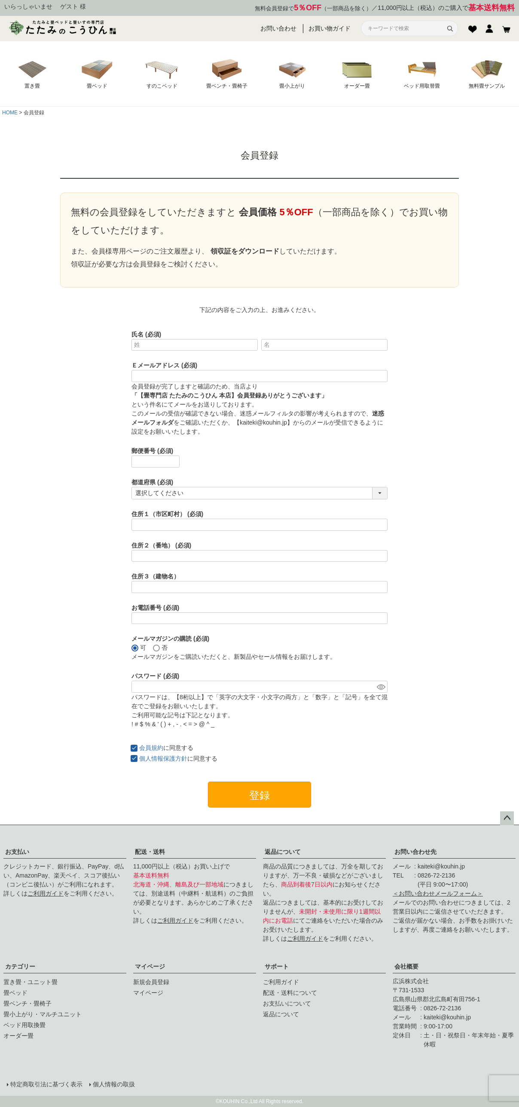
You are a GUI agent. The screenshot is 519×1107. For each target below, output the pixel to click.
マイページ (150, 966)
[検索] (449, 28)
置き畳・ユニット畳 (30, 982)
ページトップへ (507, 818)
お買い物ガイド (329, 28)
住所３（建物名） (155, 576)
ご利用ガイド (45, 893)
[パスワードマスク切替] (381, 686)
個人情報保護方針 (163, 758)
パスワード (155, 676)
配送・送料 (150, 851)
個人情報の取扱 (114, 1084)
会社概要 (406, 966)
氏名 (146, 334)
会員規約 (151, 747)
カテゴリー (20, 966)
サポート (277, 966)
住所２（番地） (161, 545)
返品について (283, 851)
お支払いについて (287, 1003)
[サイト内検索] (404, 29)
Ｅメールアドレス (164, 365)
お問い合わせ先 (415, 851)
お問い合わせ (278, 28)
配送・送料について (290, 992)
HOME (10, 113)
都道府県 (152, 482)
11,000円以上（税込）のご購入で (446, 8)
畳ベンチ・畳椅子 (27, 1003)
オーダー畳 (18, 1035)
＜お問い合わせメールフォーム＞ (438, 893)
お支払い (17, 851)
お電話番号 (155, 607)
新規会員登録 (151, 982)
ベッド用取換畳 (24, 1024)
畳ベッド (15, 992)
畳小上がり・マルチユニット (42, 1014)
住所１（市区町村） (167, 514)
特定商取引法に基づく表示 (46, 1084)
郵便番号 (152, 450)
